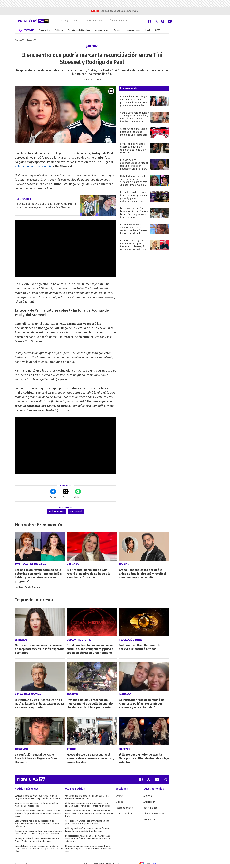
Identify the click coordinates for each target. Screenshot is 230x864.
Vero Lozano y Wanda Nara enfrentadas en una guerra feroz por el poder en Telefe (87, 816)
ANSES (157, 30)
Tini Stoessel (76, 511)
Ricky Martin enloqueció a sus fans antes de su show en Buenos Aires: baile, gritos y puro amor (87, 799)
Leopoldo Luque (133, 30)
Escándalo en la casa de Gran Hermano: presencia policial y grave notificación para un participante (38, 827)
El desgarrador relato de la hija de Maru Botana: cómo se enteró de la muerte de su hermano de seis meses (87, 833)
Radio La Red (150, 802)
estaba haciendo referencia (33, 166)
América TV (149, 796)
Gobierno (59, 30)
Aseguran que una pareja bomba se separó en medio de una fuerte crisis (36, 799)
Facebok (53, 493)
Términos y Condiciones (26, 858)
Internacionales (95, 20)
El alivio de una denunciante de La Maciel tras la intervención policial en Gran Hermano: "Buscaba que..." (38, 808)
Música (77, 20)
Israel (147, 30)
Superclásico (44, 30)
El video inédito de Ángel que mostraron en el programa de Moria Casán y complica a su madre (37, 791)
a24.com (133, 11)
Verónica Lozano (102, 30)
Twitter (66, 493)
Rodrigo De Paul (56, 511)
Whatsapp (78, 493)
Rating (64, 20)
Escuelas (117, 30)
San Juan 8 (149, 814)
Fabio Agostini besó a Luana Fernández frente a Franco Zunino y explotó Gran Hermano (37, 834)
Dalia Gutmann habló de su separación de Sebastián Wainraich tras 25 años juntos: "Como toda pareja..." (37, 818)
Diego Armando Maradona (79, 30)
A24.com (147, 790)
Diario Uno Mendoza (154, 808)
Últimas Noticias (118, 20)
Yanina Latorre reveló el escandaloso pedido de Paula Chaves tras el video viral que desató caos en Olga (39, 843)
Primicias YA (19, 40)
